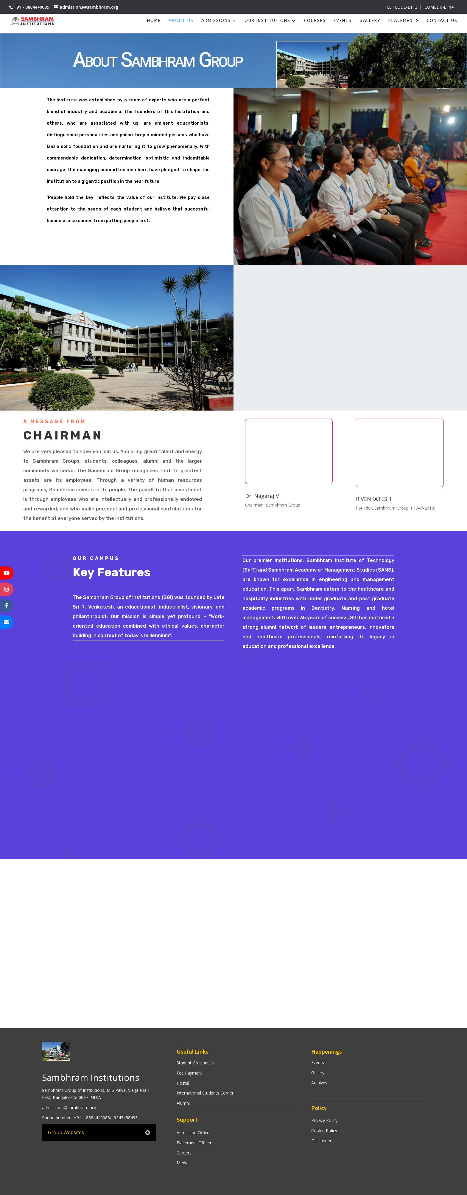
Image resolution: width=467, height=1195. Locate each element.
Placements (403, 21)
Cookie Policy (324, 1130)
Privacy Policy (324, 1120)
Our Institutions (267, 21)
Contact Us (442, 21)
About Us (181, 21)
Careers (184, 1153)
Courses (315, 21)
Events (343, 21)
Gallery (370, 21)
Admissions (216, 21)
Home (154, 21)
